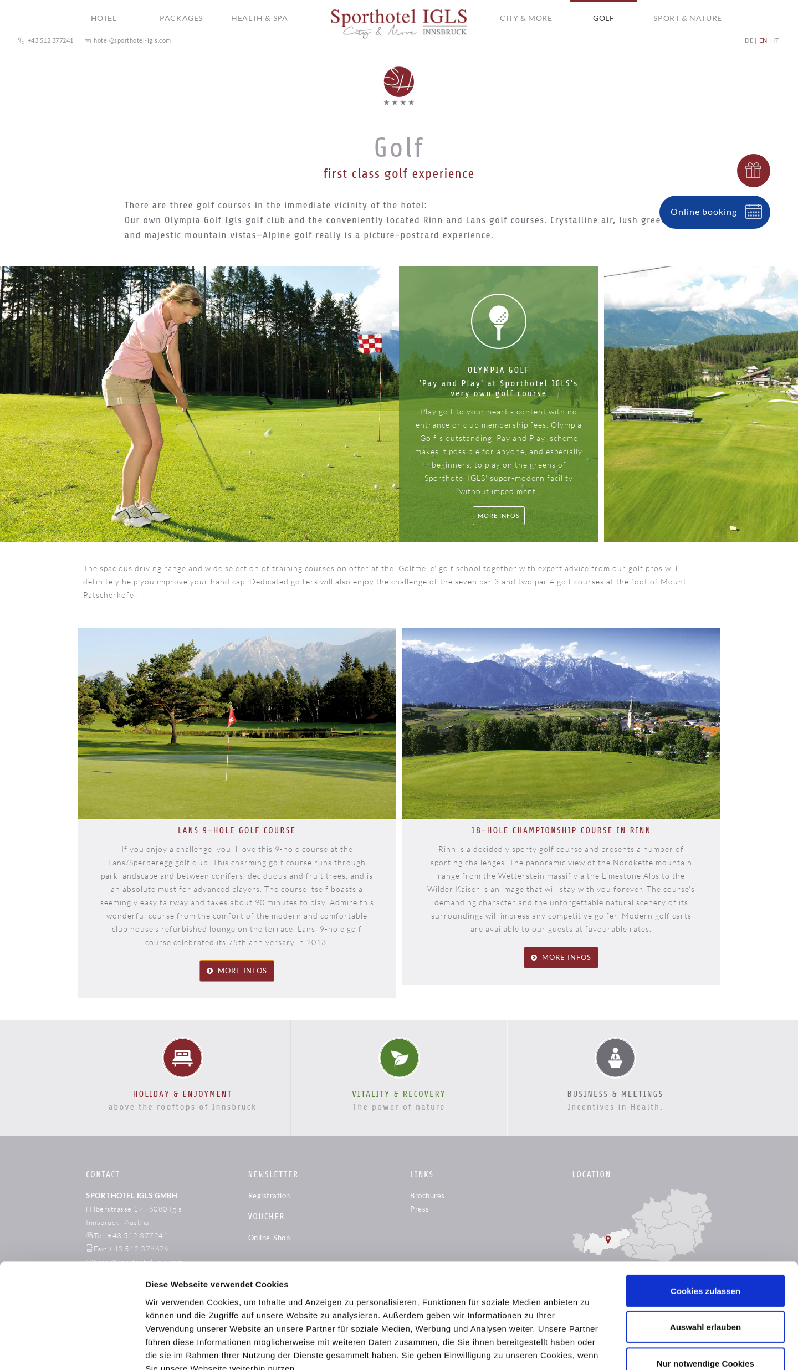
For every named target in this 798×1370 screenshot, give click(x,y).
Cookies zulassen (705, 1211)
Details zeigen (589, 1348)
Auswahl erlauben (705, 1248)
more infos (242, 970)
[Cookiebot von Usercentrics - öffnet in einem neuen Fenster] (71, 1348)
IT (776, 40)
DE (749, 40)
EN (763, 40)
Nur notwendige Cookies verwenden (705, 1290)
